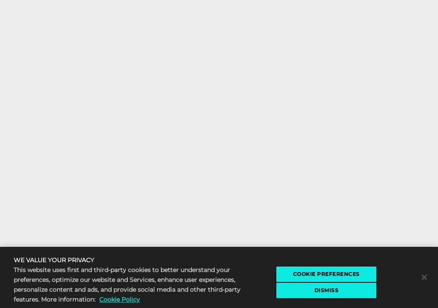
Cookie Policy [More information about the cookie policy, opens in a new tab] (119, 301)
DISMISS (326, 291)
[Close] (424, 278)
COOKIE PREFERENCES (326, 275)
